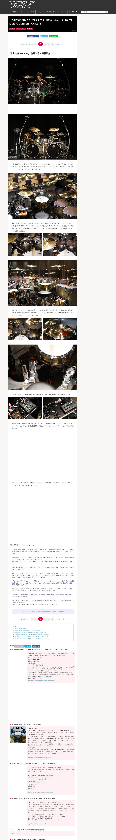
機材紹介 (15, 11)
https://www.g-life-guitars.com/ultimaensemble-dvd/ (41, 681)
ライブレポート (21, 29)
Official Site (18, 647)
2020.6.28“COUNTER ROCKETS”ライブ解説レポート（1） (32, 637)
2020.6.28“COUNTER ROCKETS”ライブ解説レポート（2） (32, 639)
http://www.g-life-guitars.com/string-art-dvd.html (40, 793)
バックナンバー (41, 11)
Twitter (27, 647)
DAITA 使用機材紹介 (20, 629)
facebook (35, 647)
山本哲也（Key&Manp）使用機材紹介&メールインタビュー (32, 635)
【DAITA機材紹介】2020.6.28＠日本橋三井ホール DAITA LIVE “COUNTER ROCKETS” (41, 22)
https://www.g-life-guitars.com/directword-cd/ (39, 758)
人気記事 (32, 11)
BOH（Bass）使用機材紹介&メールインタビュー (29, 631)
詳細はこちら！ (15, 834)
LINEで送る (54, 36)
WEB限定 (12, 29)
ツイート (44, 36)
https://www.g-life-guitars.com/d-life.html (38, 824)
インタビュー (23, 11)
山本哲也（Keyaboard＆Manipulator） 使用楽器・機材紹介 (47, 612)
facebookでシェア (33, 36)
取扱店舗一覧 (50, 11)
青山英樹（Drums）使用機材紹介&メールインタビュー (30, 633)
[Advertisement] (75, 5)
